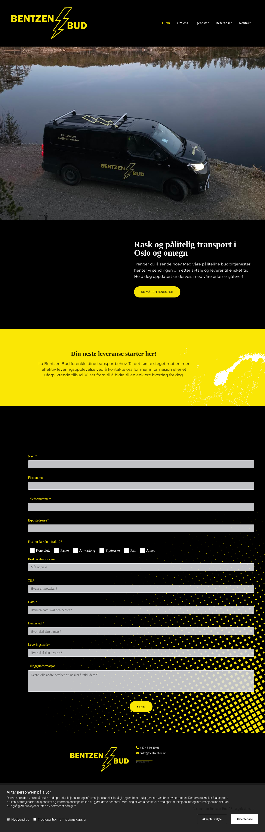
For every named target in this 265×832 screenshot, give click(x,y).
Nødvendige (18, 819)
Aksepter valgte (212, 819)
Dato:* (32, 602)
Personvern (143, 762)
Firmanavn (35, 477)
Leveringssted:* (39, 644)
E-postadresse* (38, 520)
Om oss (182, 23)
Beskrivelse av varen (42, 559)
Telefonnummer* (40, 499)
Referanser (224, 23)
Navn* (32, 456)
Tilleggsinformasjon (42, 666)
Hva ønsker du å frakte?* (45, 541)
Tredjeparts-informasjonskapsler (59, 819)
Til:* (31, 580)
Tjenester (202, 23)
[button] (74, 291)
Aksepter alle (245, 819)
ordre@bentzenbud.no (152, 753)
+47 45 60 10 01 (149, 747)
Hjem (166, 23)
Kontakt (245, 23)
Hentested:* (36, 623)
